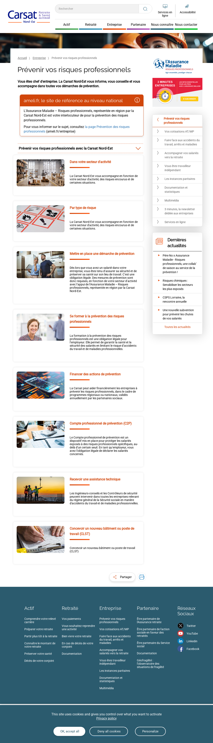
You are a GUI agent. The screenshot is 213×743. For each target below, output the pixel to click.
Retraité (70, 608)
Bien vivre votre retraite (76, 636)
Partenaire (148, 608)
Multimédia (106, 688)
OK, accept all (69, 731)
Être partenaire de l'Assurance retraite (149, 620)
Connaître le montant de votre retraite (39, 645)
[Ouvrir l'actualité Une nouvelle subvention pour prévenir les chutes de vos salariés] (175, 314)
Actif (29, 608)
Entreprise (39, 58)
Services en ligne (165, 14)
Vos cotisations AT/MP (114, 629)
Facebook (193, 649)
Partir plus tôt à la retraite (40, 636)
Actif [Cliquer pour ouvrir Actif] (66, 24)
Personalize (150, 731)
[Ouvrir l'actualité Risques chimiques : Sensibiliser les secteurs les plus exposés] (175, 285)
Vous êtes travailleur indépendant (112, 662)
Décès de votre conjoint (39, 660)
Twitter (191, 626)
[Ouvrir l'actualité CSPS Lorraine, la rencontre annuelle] (175, 299)
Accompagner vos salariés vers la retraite (113, 651)
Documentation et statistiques (111, 679)
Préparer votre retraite (38, 629)
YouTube (192, 633)
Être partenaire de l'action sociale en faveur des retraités (153, 632)
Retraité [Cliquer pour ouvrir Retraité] (90, 24)
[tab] (80, 148)
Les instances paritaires (114, 670)
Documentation (72, 653)
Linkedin (192, 641)
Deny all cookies (109, 731)
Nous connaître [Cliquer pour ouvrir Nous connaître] (162, 24)
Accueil (22, 58)
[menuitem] (43, 641)
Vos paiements (71, 618)
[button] (122, 577)
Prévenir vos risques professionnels (112, 620)
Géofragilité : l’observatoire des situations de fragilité (150, 664)
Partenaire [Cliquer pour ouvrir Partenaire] (138, 24)
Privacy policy (106, 718)
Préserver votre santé (38, 653)
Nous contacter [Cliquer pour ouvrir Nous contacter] (186, 24)
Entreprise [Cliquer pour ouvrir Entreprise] (114, 24)
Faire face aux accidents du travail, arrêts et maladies (115, 640)
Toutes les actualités (177, 327)
